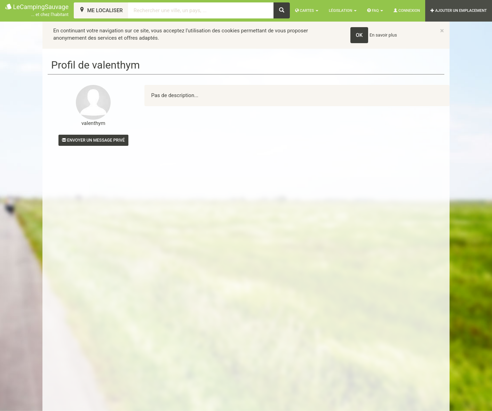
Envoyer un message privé (93, 140)
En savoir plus (383, 35)
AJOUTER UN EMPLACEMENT (458, 10)
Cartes (306, 10)
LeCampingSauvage (37, 10)
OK (359, 35)
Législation (343, 10)
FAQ (375, 10)
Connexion (407, 10)
